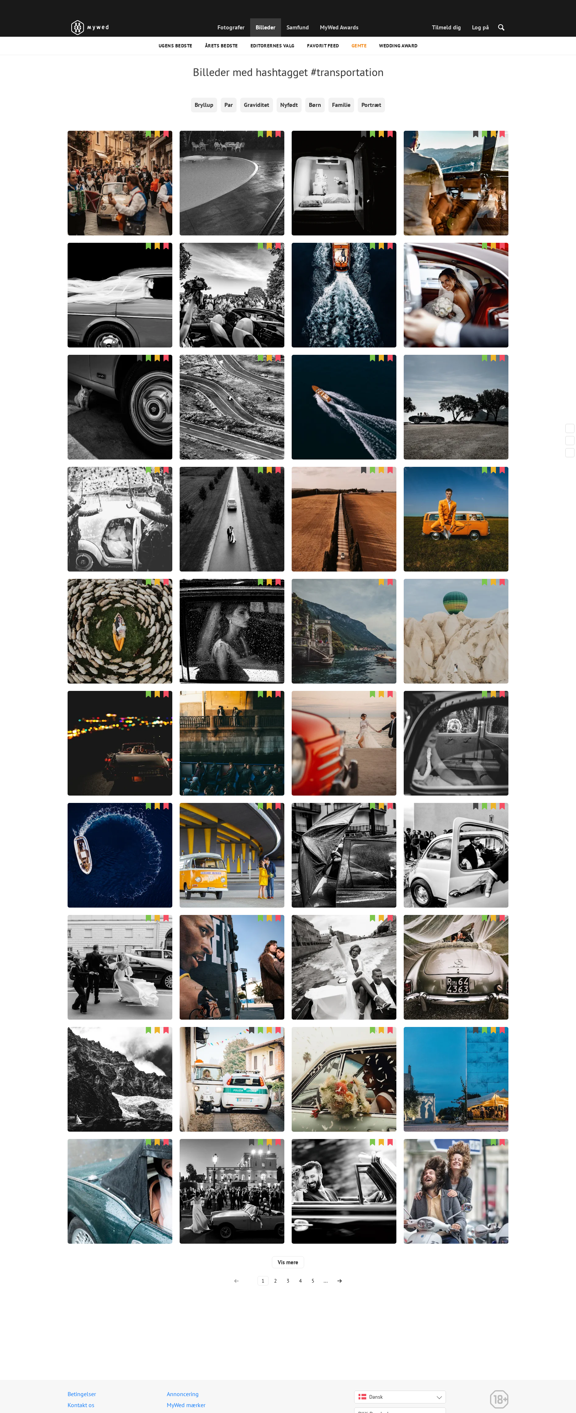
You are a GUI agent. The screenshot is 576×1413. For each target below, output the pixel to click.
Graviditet (256, 104)
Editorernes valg (273, 46)
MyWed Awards (339, 27)
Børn (315, 104)
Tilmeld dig (446, 27)
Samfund (298, 27)
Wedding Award (398, 46)
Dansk (371, 1397)
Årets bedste (221, 46)
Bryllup (204, 104)
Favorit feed (323, 46)
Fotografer (231, 27)
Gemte (359, 46)
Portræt (371, 104)
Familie (341, 104)
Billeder (266, 27)
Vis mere (288, 1262)
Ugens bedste (175, 46)
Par (228, 104)
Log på (480, 27)
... (326, 1280)
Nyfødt (289, 104)
